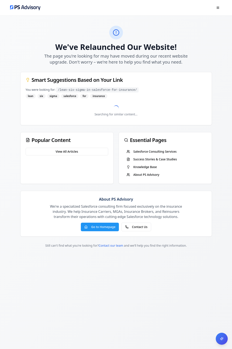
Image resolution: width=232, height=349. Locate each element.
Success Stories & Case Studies (152, 159)
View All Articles (67, 151)
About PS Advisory (143, 175)
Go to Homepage (99, 227)
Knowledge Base (142, 167)
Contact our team (111, 245)
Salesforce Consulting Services (152, 151)
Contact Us (136, 227)
